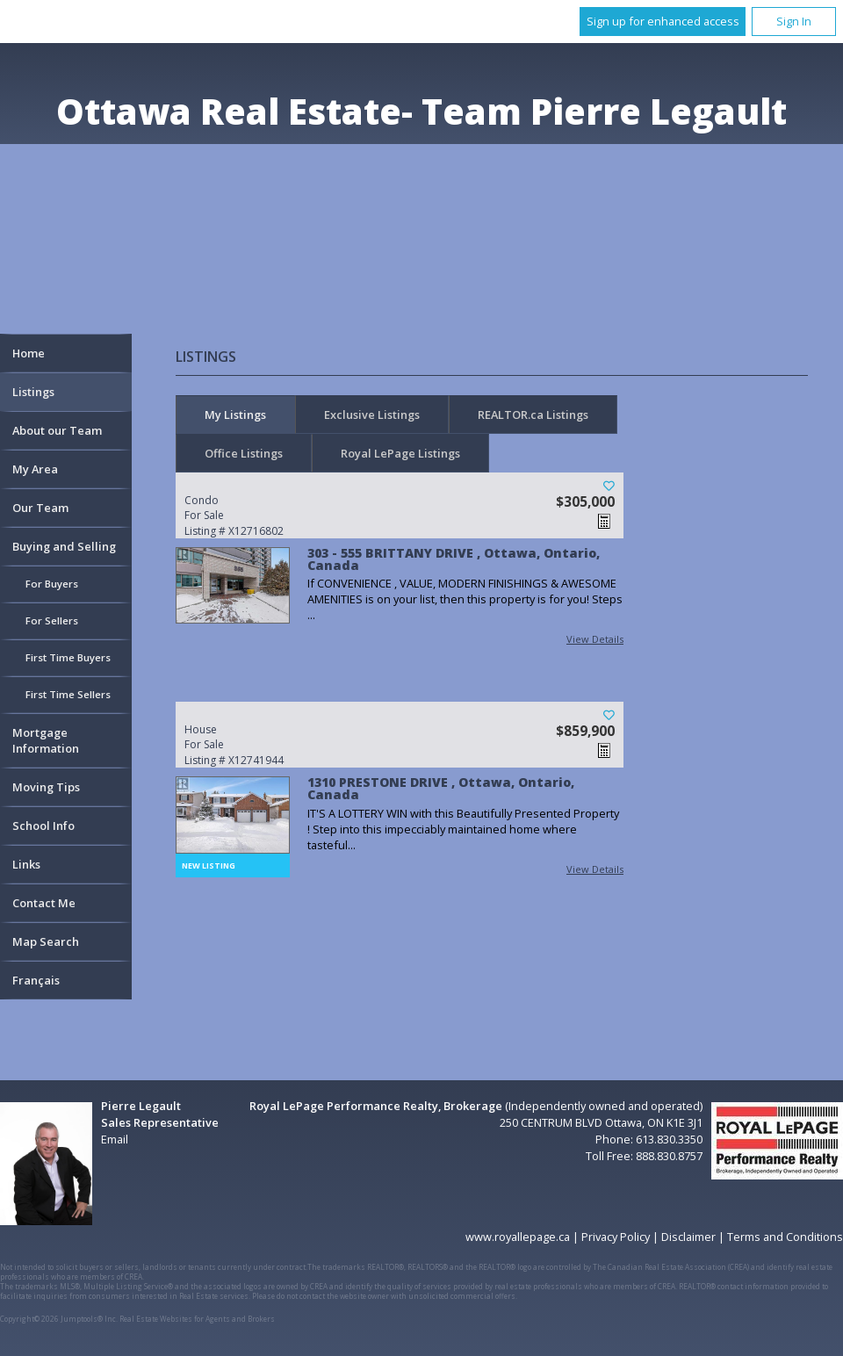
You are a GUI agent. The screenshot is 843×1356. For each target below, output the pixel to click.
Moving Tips (46, 787)
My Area (35, 469)
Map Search (45, 941)
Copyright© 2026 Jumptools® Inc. (59, 1319)
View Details (594, 639)
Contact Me (44, 903)
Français (36, 980)
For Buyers (51, 583)
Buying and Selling (64, 546)
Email (114, 1139)
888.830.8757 (669, 1156)
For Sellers (51, 620)
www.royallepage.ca (517, 1236)
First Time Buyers (68, 657)
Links (26, 864)
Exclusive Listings (372, 414)
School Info (43, 825)
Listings (33, 392)
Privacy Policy (615, 1236)
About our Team (57, 430)
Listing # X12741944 (259, 745)
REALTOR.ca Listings (533, 414)
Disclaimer (688, 1236)
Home (28, 353)
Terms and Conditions (785, 1236)
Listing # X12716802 (259, 515)
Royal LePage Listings (400, 453)
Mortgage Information (45, 740)
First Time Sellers (68, 694)
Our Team (40, 508)
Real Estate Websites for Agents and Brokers (197, 1319)
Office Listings (244, 453)
